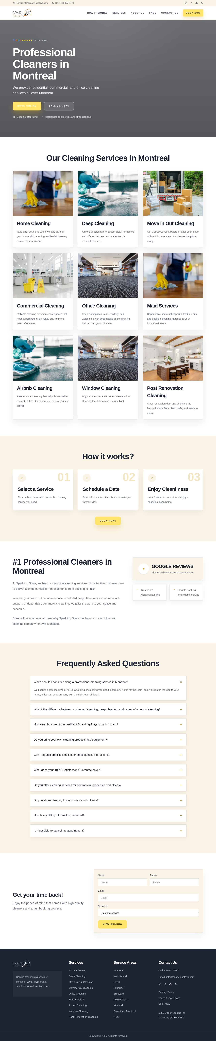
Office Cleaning (99, 305)
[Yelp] (196, 3)
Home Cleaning (34, 223)
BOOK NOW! (108, 521)
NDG (116, 1016)
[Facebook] (191, 3)
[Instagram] (186, 3)
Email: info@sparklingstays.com (176, 976)
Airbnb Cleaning (35, 388)
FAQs (152, 13)
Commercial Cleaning (40, 305)
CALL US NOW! (59, 106)
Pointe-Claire (121, 999)
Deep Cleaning (98, 223)
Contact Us (169, 13)
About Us (137, 13)
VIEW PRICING (112, 924)
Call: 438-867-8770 (169, 970)
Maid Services (162, 305)
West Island (120, 976)
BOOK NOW (193, 13)
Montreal (118, 970)
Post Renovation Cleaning (83, 1016)
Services (119, 13)
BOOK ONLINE (27, 106)
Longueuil (119, 987)
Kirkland (118, 1005)
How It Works (97, 13)
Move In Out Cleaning (170, 223)
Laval (117, 982)
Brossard (119, 993)
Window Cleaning (101, 388)
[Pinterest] (202, 3)
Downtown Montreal (125, 1011)
